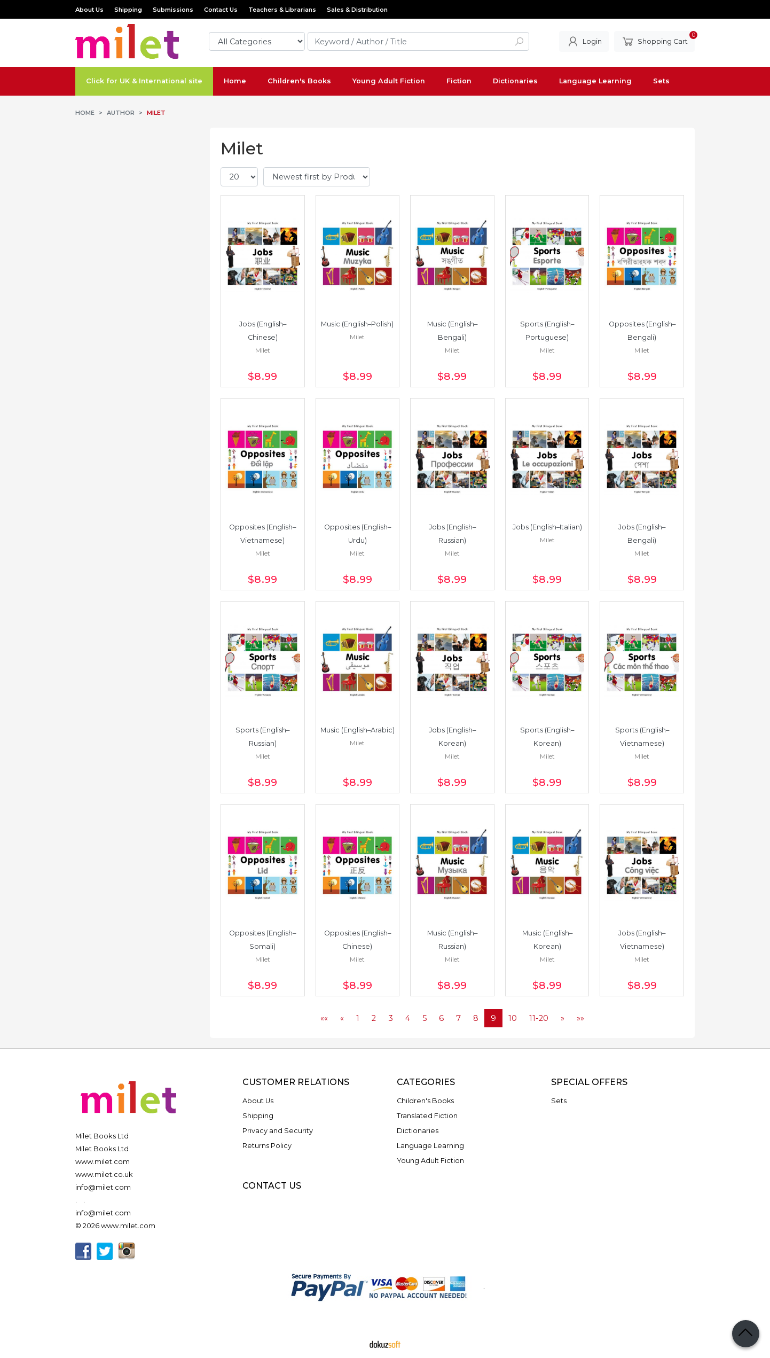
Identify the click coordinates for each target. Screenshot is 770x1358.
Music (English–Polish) (357, 324)
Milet (262, 350)
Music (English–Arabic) (357, 730)
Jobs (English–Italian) (547, 527)
